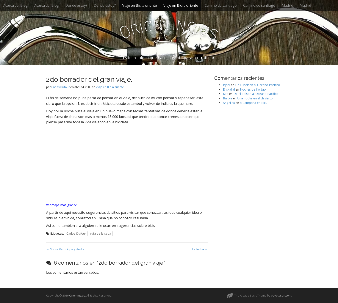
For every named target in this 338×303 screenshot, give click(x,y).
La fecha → (200, 249)
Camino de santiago (221, 5)
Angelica (229, 103)
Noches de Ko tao (253, 89)
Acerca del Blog (15, 5)
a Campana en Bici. (253, 103)
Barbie (227, 98)
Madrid (287, 5)
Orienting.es (77, 295)
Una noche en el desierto (255, 98)
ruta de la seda (100, 233)
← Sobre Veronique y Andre (65, 249)
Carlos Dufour (60, 87)
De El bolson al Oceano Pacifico (257, 85)
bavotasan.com (281, 295)
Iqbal (226, 85)
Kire (225, 94)
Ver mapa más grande (61, 205)
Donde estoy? (76, 5)
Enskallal (229, 89)
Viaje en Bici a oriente (139, 5)
